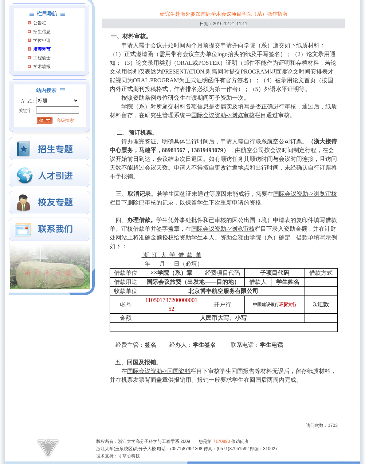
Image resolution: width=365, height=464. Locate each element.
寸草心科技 (129, 456)
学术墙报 (42, 66)
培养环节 (42, 49)
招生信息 (42, 31)
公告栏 (39, 22)
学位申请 (42, 40)
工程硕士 (42, 57)
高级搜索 (65, 120)
